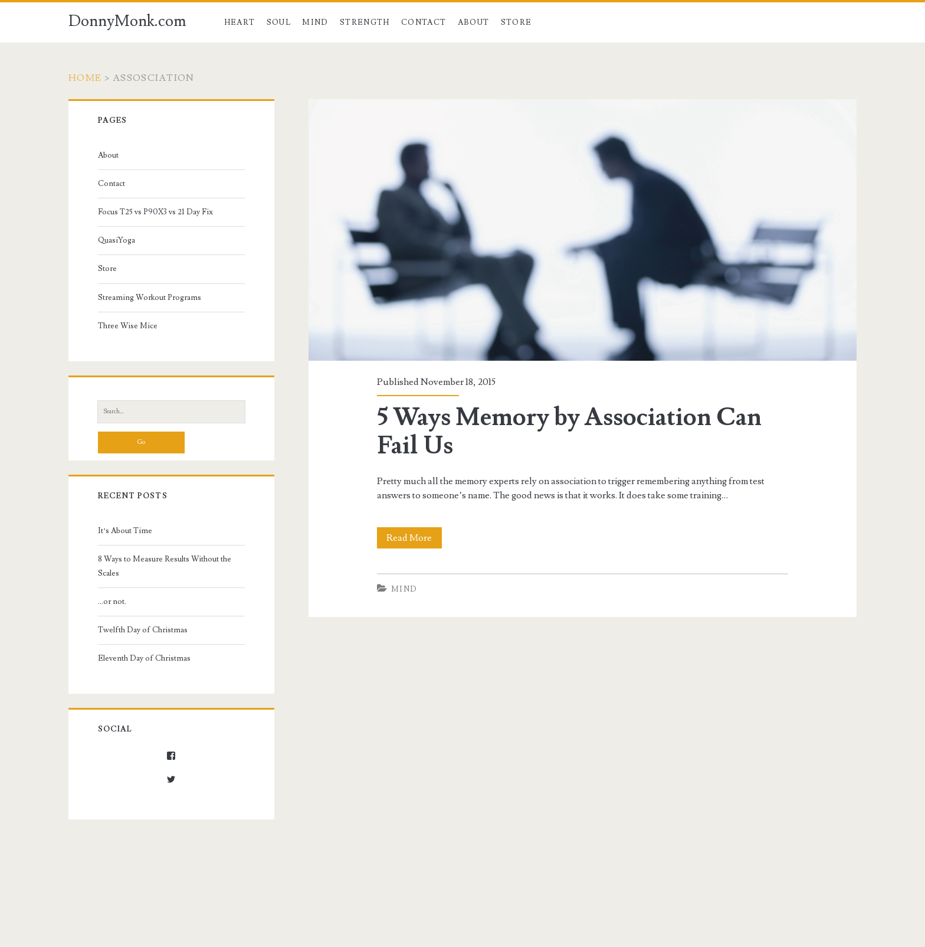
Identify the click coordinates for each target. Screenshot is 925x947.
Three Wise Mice (128, 326)
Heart (239, 22)
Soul (279, 22)
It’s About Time (125, 530)
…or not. (112, 601)
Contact (423, 22)
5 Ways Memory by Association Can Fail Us (569, 431)
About (474, 22)
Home (84, 78)
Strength (364, 22)
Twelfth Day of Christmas (143, 630)
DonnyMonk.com (127, 21)
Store (516, 22)
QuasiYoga (116, 240)
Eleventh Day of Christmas (144, 658)
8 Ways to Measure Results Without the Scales (164, 566)
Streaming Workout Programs (149, 297)
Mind (315, 22)
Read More (414, 537)
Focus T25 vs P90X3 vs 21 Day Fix (155, 212)
